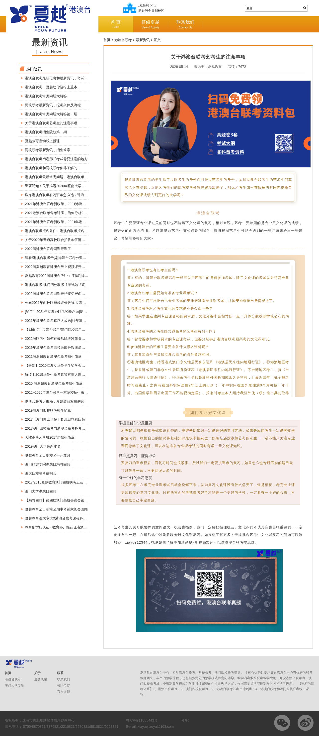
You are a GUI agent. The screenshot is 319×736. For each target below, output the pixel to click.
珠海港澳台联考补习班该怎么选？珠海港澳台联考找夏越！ (70, 195)
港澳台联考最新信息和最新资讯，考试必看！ (60, 78)
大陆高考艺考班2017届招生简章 (50, 437)
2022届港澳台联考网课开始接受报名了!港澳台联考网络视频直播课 (76, 294)
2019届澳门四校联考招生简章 (48, 410)
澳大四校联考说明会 (40, 473)
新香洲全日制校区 (151, 10)
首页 (106, 40)
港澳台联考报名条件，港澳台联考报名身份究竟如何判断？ (70, 231)
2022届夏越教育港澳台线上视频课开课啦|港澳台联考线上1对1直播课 (78, 267)
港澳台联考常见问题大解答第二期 (51, 114)
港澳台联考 (123, 40)
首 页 (115, 24)
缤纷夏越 (150, 24)
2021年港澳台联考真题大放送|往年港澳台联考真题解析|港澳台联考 (77, 321)
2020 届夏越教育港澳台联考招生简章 (53, 383)
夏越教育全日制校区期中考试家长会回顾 (56, 509)
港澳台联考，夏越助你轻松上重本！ (53, 87)
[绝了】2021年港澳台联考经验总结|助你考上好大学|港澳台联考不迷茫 (79, 312)
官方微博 (63, 692)
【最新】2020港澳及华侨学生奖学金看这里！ (60, 366)
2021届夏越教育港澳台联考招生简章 (53, 357)
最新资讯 (143, 40)
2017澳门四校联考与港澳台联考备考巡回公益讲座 (63, 428)
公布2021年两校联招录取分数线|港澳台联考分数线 (64, 303)
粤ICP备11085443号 (142, 720)
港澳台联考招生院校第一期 (46, 132)
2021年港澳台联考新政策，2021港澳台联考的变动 (64, 204)
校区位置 (63, 685)
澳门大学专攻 (14, 685)
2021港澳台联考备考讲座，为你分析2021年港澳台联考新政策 (73, 213)
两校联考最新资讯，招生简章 (47, 150)
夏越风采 (40, 679)
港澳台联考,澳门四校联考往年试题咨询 (55, 285)
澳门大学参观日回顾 (40, 491)
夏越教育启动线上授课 (42, 141)
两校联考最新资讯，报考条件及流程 (53, 105)
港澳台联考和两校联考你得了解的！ (53, 168)
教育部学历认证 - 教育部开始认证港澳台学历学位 (63, 527)
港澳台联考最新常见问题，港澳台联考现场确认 (61, 177)
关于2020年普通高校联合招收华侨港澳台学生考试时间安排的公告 (76, 240)
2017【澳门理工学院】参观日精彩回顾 (55, 419)
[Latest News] (49, 51)
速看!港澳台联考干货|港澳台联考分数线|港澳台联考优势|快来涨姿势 (77, 258)
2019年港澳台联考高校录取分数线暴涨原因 (58, 348)
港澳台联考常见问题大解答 (46, 96)
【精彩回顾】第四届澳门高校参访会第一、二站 (61, 500)
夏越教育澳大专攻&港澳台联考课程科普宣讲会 (61, 518)
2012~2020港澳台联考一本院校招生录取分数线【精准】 (68, 392)
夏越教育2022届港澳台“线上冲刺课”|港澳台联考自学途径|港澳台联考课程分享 (85, 276)
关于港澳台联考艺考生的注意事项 (51, 123)
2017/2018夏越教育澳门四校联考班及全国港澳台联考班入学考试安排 (78, 482)
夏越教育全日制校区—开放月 (47, 455)
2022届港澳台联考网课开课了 (48, 249)
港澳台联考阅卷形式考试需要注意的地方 (56, 159)
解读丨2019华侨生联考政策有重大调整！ (56, 374)
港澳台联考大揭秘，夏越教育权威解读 (54, 401)
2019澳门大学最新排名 (43, 446)
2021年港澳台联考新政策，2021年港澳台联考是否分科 (67, 222)
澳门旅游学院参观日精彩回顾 (47, 464)
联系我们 (185, 24)
